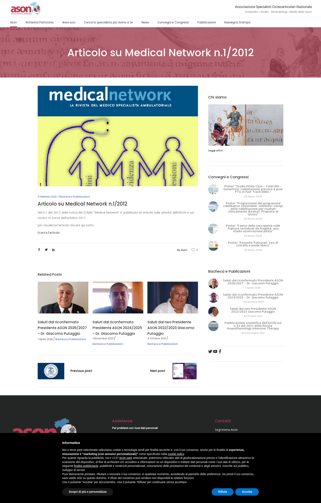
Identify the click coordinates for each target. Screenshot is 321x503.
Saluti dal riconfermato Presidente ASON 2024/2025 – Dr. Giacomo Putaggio (117, 328)
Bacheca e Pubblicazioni (74, 196)
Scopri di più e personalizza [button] (87, 491)
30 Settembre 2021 (253, 333)
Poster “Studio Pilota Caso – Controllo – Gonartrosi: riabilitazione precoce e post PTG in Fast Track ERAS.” (253, 189)
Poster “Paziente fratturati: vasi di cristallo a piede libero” (253, 243)
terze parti (125, 458)
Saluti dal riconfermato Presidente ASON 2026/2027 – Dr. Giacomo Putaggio (62, 328)
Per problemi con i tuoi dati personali (135, 428)
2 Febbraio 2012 (47, 196)
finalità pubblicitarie (86, 466)
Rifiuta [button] (222, 491)
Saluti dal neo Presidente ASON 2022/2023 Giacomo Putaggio (170, 328)
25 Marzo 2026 (253, 196)
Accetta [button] (247, 491)
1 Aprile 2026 (45, 339)
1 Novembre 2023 (103, 338)
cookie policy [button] (176, 454)
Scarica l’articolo (49, 232)
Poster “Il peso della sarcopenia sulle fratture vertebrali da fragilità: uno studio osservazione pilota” (253, 228)
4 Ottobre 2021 (156, 338)
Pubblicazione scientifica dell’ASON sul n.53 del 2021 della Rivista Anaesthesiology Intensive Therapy (253, 325)
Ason (184, 250)
